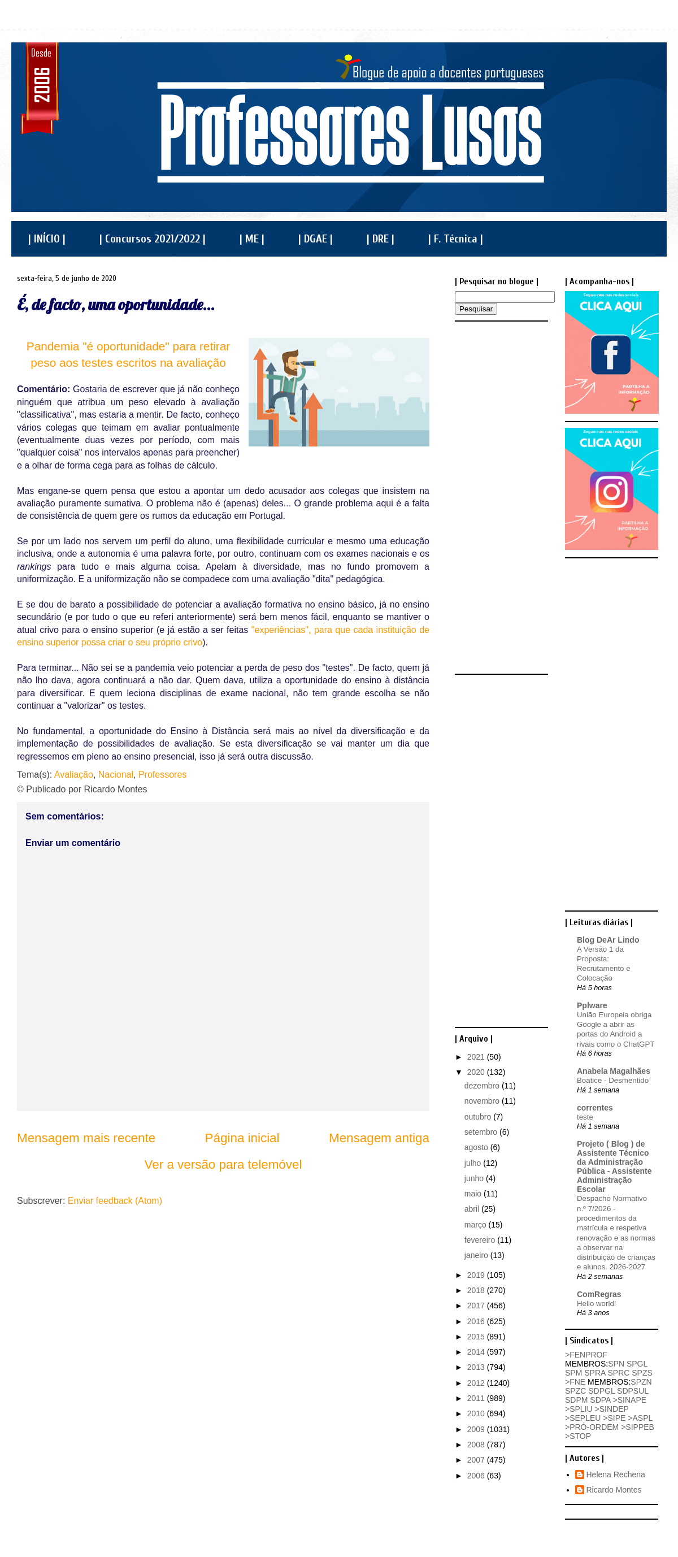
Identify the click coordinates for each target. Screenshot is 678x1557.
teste (585, 1117)
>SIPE (614, 1417)
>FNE (575, 1381)
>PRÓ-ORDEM (592, 1427)
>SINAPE (630, 1399)
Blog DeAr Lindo (608, 939)
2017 (477, 1305)
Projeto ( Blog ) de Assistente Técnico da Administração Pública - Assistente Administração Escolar (614, 1166)
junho (475, 1178)
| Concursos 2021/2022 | (152, 238)
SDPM (576, 1399)
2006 (477, 1475)
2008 (477, 1444)
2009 (477, 1429)
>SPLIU (579, 1408)
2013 (477, 1367)
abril (472, 1208)
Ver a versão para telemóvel (223, 1164)
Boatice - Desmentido (613, 1080)
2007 (477, 1459)
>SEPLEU (583, 1417)
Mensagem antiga (379, 1138)
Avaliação (73, 774)
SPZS (642, 1372)
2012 (477, 1382)
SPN (616, 1363)
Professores (162, 774)
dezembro (483, 1085)
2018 (477, 1290)
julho (473, 1163)
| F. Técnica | (455, 238)
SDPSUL (633, 1390)
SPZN (641, 1381)
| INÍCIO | (47, 238)
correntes (595, 1107)
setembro (481, 1132)
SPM (573, 1372)
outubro (478, 1116)
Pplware (592, 1005)
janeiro (477, 1255)
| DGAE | (315, 238)
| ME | (252, 238)
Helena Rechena (615, 1474)
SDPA (600, 1399)
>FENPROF (586, 1354)
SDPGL (601, 1390)
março (476, 1224)
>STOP (578, 1436)
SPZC (575, 1390)
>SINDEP (612, 1408)
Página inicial (242, 1138)
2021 (477, 1056)
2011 (477, 1398)
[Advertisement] (500, 496)
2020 (477, 1072)
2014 (477, 1351)
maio (474, 1193)
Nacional (115, 774)
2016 (477, 1321)
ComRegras (599, 1294)
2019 (477, 1275)
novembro (483, 1100)
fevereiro (480, 1239)
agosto (477, 1147)
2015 (477, 1336)
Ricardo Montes (614, 1489)
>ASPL (640, 1417)
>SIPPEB (637, 1427)
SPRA (594, 1372)
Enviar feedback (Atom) (115, 1200)
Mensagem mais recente (86, 1138)
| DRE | (380, 238)
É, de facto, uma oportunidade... (116, 304)
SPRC (618, 1372)
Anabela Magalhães (613, 1070)
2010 (477, 1413)
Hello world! (596, 1303)
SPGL (637, 1363)
